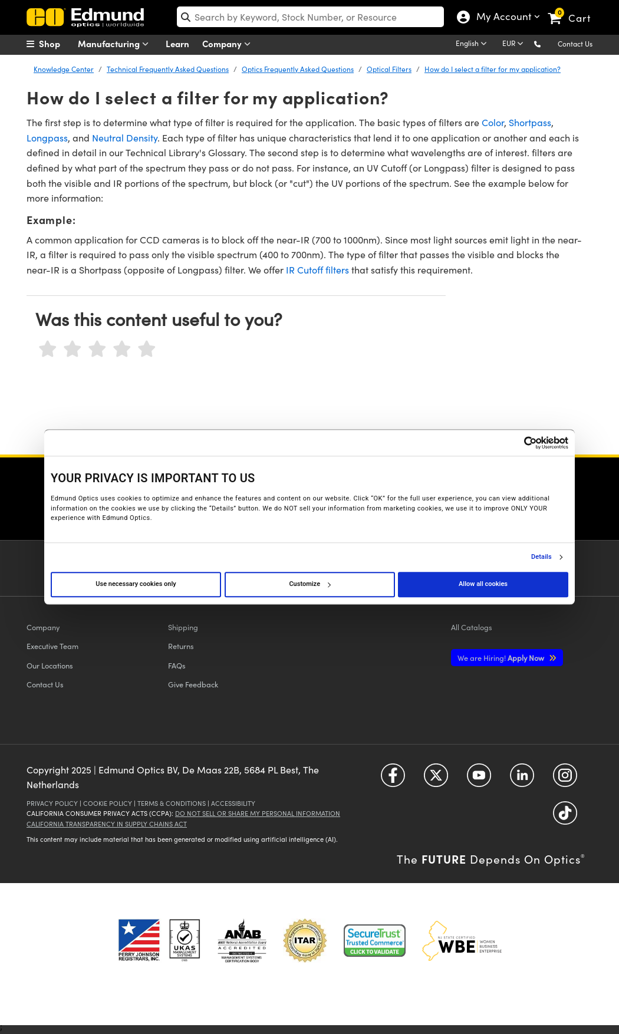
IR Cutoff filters (317, 270)
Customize (309, 584)
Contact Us (575, 43)
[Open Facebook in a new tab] (393, 779)
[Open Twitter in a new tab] (436, 779)
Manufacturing (116, 44)
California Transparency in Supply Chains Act (107, 823)
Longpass (47, 137)
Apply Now (501, 658)
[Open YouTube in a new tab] (479, 779)
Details (541, 557)
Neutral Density (124, 137)
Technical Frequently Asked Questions (168, 69)
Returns (181, 646)
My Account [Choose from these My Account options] (501, 17)
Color (493, 122)
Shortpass (530, 122)
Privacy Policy (52, 803)
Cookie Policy (107, 803)
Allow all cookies (483, 584)
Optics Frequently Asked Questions (298, 69)
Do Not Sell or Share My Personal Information (257, 813)
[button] (546, 43)
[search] (310, 16)
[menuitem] (56, 44)
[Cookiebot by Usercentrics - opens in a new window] (516, 442)
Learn (177, 43)
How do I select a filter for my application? (492, 69)
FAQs (177, 665)
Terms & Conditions (171, 803)
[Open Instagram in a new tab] (565, 779)
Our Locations (50, 665)
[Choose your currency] (515, 44)
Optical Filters (389, 69)
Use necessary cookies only (136, 584)
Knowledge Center (64, 69)
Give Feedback (193, 684)
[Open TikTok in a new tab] (565, 817)
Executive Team (52, 646)
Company (229, 44)
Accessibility (233, 803)
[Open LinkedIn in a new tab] (522, 779)
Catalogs (471, 627)
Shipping (183, 627)
